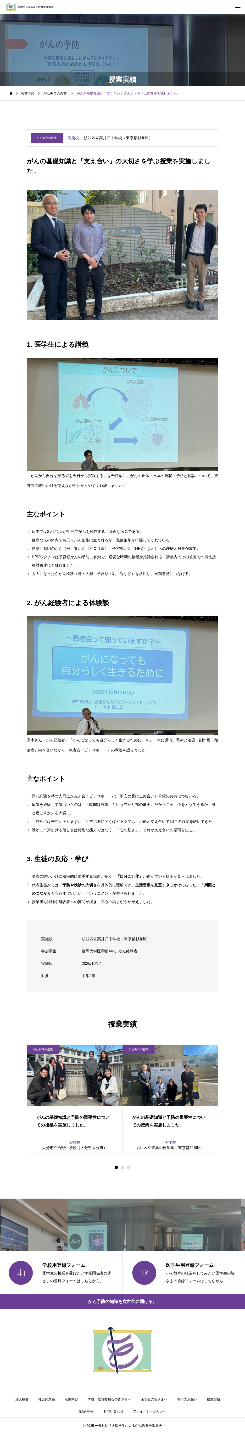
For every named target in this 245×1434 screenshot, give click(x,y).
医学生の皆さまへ (154, 1399)
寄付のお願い (187, 1399)
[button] (122, 1167)
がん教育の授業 (47, 138)
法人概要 (22, 1399)
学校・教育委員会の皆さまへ (109, 1399)
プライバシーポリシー (150, 1411)
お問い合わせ (113, 1411)
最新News (86, 1411)
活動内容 (71, 1399)
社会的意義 (46, 1399)
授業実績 (213, 1399)
